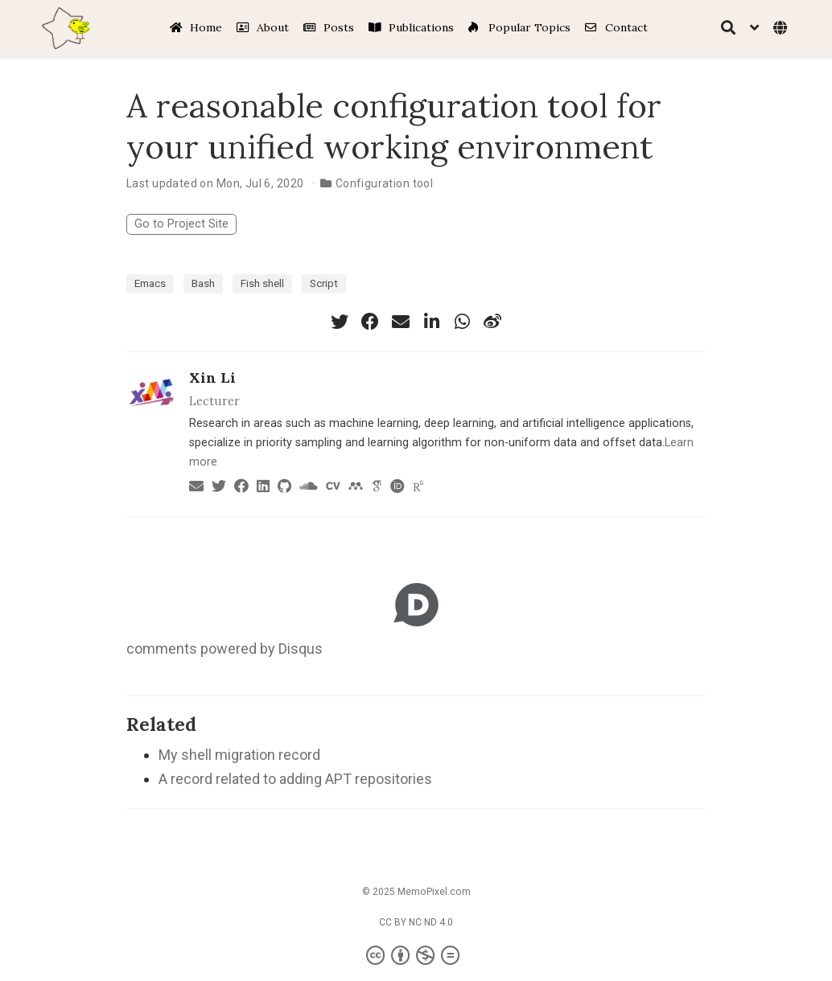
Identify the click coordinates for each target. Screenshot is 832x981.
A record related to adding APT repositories (295, 778)
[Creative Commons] (416, 956)
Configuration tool (385, 183)
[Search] (728, 28)
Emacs (150, 283)
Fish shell (262, 283)
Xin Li (212, 377)
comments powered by (224, 648)
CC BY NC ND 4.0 (416, 922)
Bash (203, 283)
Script (324, 283)
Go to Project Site (181, 224)
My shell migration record (239, 754)
